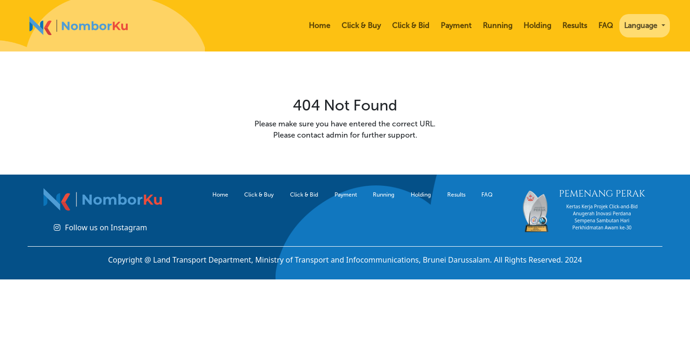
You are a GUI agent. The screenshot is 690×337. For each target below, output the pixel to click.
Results (574, 25)
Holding (537, 25)
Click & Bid (410, 25)
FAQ (605, 25)
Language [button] (641, 25)
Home (319, 25)
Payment (456, 25)
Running (497, 25)
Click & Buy (361, 25)
